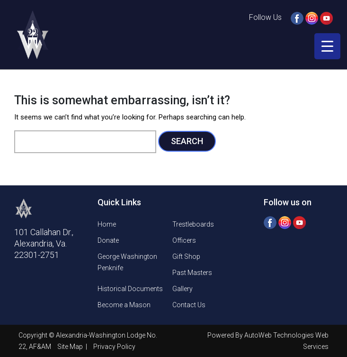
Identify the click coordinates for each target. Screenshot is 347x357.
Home (107, 224)
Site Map (70, 346)
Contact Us (188, 305)
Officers (184, 240)
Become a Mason (124, 305)
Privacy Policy (114, 346)
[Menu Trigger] (327, 46)
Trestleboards (193, 224)
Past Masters (192, 272)
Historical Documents (130, 289)
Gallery (182, 289)
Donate (108, 240)
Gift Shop (186, 256)
